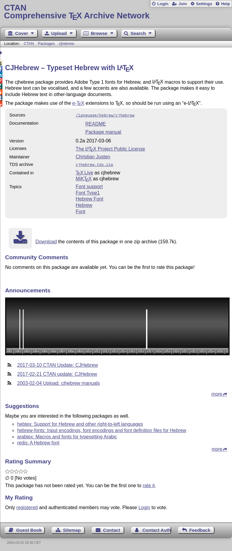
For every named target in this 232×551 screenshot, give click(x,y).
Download (46, 240)
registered (27, 506)
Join (182, 4)
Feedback (199, 528)
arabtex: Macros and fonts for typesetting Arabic (67, 435)
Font (80, 210)
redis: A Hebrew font (38, 441)
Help (225, 4)
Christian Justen (93, 156)
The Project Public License (110, 148)
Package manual (103, 131)
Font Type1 (88, 191)
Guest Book (29, 528)
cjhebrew (66, 43)
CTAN (29, 43)
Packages (47, 43)
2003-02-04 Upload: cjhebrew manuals (58, 381)
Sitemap (72, 528)
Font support (89, 185)
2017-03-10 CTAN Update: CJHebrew (57, 363)
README (95, 123)
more (217, 392)
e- (78, 103)
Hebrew (84, 204)
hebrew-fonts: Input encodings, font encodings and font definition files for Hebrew (101, 429)
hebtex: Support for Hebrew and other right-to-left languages (80, 422)
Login (162, 4)
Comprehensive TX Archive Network (116, 12)
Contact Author (156, 528)
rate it (149, 484)
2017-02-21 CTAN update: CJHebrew (57, 372)
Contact (111, 528)
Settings (204, 4)
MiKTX (84, 177)
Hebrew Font (90, 197)
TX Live (84, 171)
